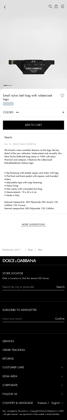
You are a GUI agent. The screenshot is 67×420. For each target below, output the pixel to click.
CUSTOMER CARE (33, 367)
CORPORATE (33, 385)
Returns (8, 358)
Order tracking (14, 350)
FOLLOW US (33, 394)
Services (8, 341)
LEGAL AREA (33, 376)
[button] (50, 6)
